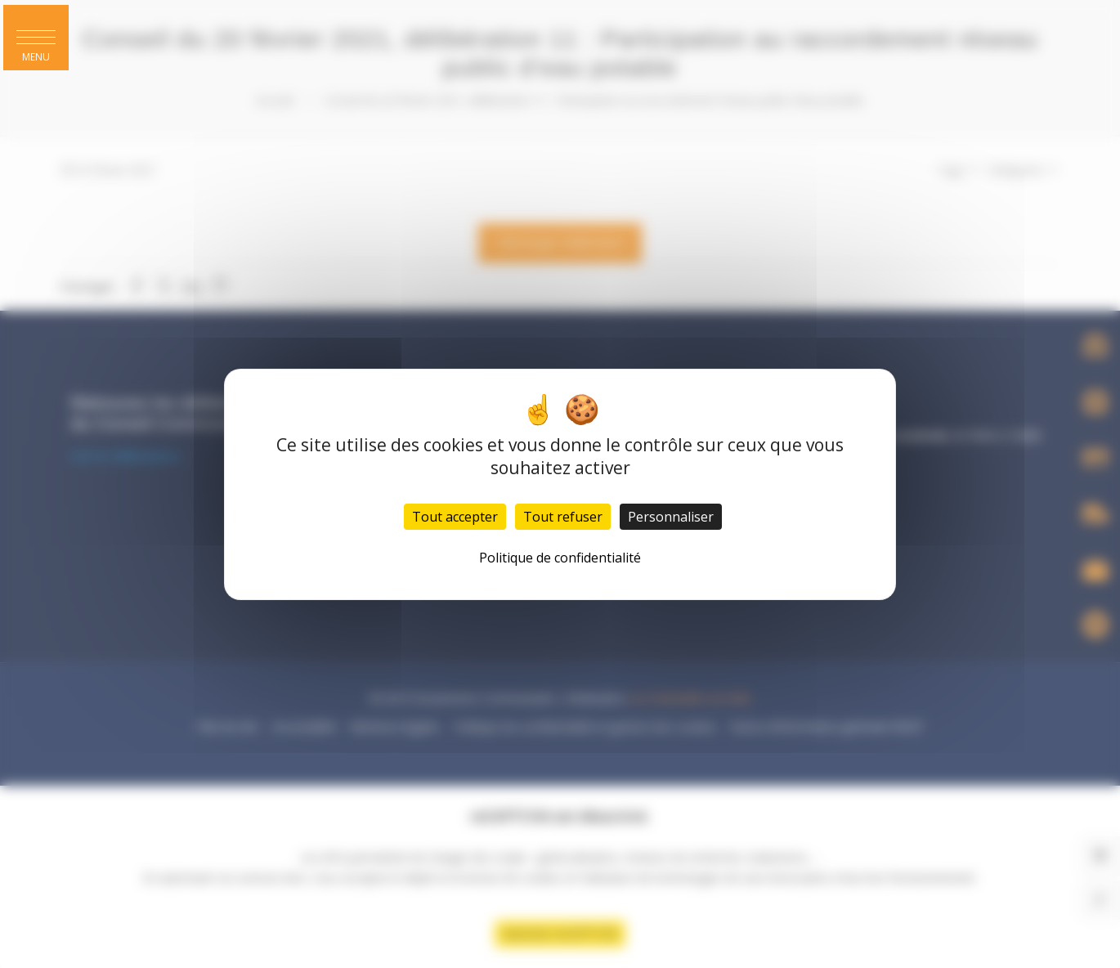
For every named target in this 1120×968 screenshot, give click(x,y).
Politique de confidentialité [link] (560, 558)
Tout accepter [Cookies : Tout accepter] (455, 517)
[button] (36, 37)
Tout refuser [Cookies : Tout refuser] (563, 517)
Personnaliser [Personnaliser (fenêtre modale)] (671, 517)
